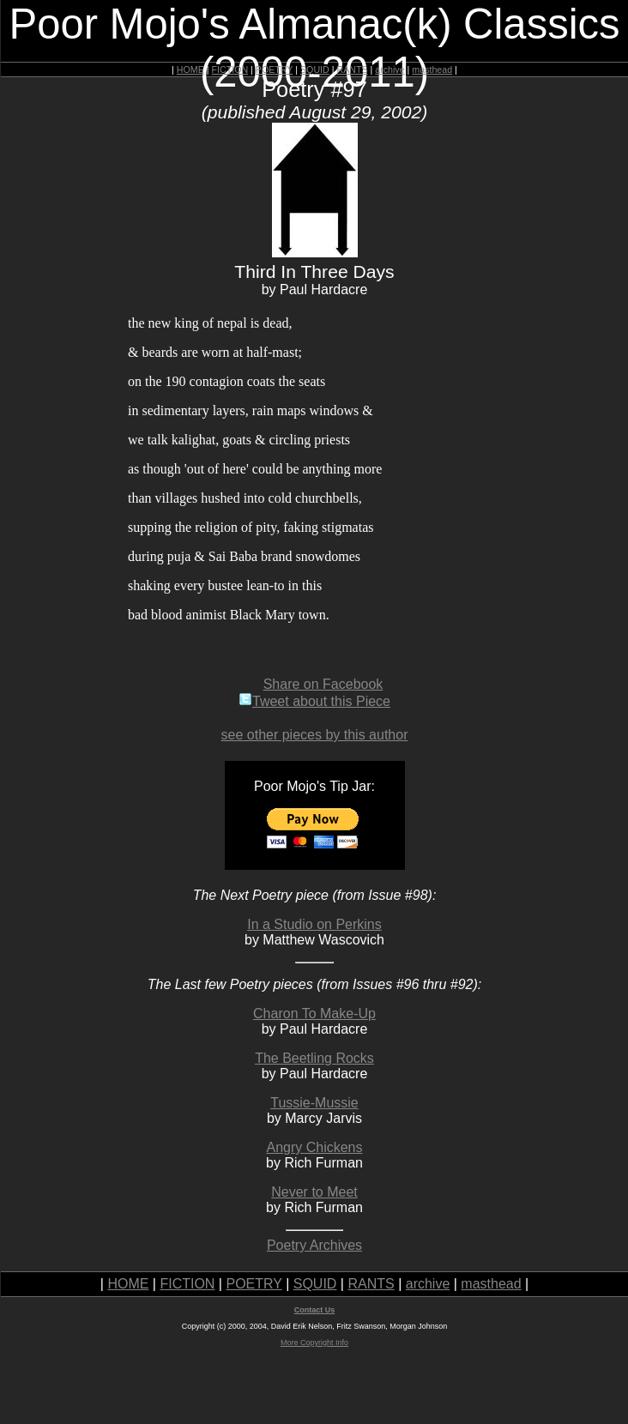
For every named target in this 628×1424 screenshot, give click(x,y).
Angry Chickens (314, 1147)
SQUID (314, 69)
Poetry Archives (314, 1245)
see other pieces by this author (314, 734)
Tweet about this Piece (314, 701)
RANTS (351, 69)
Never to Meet (314, 1192)
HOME (190, 69)
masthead (432, 69)
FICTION (230, 69)
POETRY (274, 69)
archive (389, 69)
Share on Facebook (323, 684)
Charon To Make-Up (314, 1013)
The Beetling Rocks (314, 1058)
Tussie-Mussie (314, 1102)
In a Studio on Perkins (314, 924)
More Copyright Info (314, 1342)
